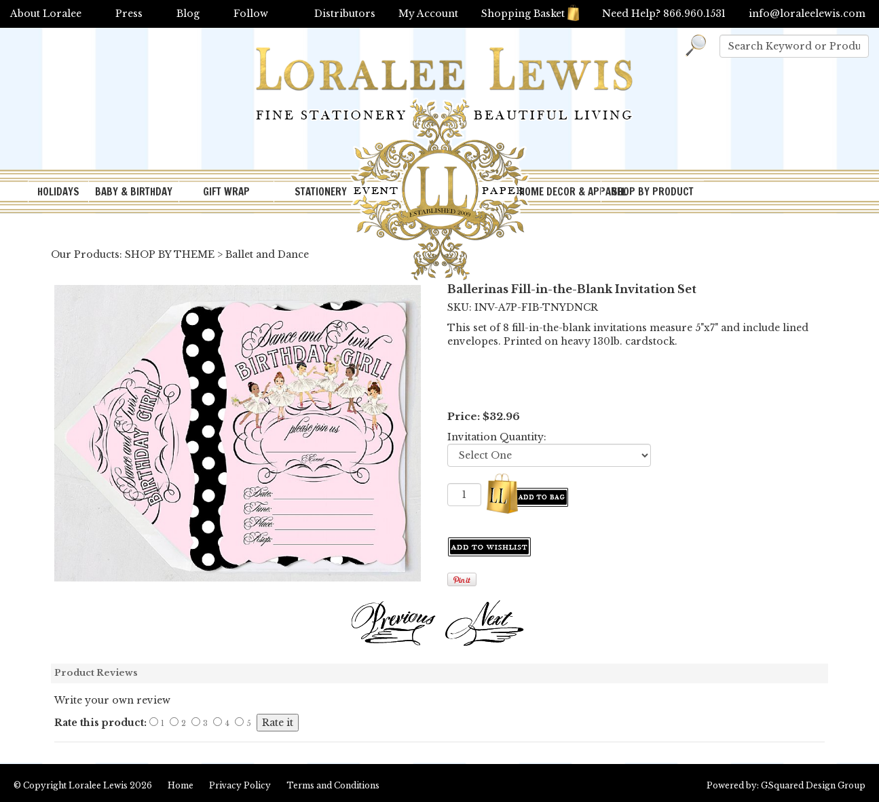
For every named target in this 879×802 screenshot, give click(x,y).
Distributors (344, 13)
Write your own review (112, 700)
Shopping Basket (530, 13)
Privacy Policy (240, 785)
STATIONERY (321, 192)
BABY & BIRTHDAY (133, 192)
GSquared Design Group (813, 785)
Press (129, 13)
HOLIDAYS (58, 192)
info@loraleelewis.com (807, 13)
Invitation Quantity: (496, 437)
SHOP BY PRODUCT (653, 192)
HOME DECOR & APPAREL (560, 192)
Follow (250, 13)
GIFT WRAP (226, 192)
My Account (428, 13)
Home (180, 785)
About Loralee (45, 13)
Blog (188, 13)
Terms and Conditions (332, 785)
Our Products (85, 254)
